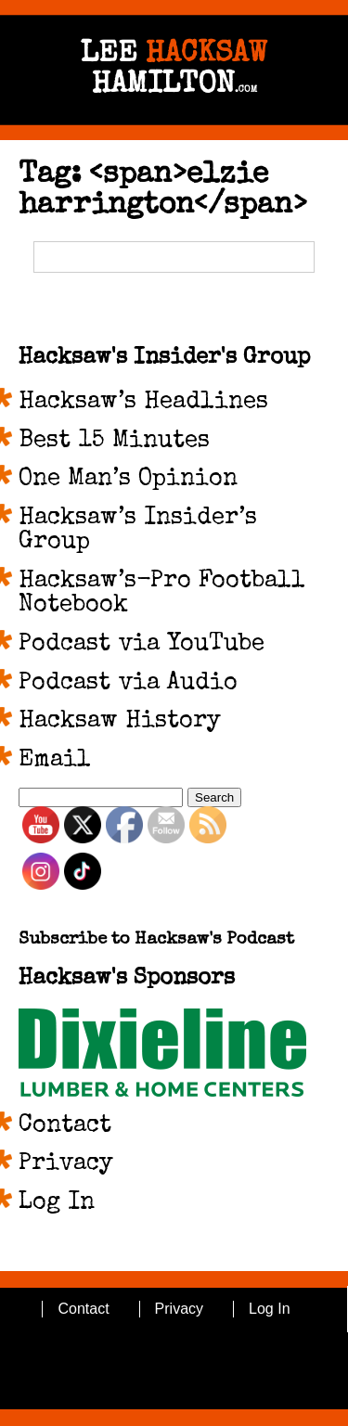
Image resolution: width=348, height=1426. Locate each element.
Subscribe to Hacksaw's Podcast (156, 940)
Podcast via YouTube (141, 645)
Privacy (66, 1164)
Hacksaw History (120, 722)
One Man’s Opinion (128, 480)
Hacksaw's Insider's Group (164, 358)
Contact (65, 1126)
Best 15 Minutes (114, 442)
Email (55, 761)
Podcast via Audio (128, 684)
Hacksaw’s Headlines (143, 403)
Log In (57, 1203)
